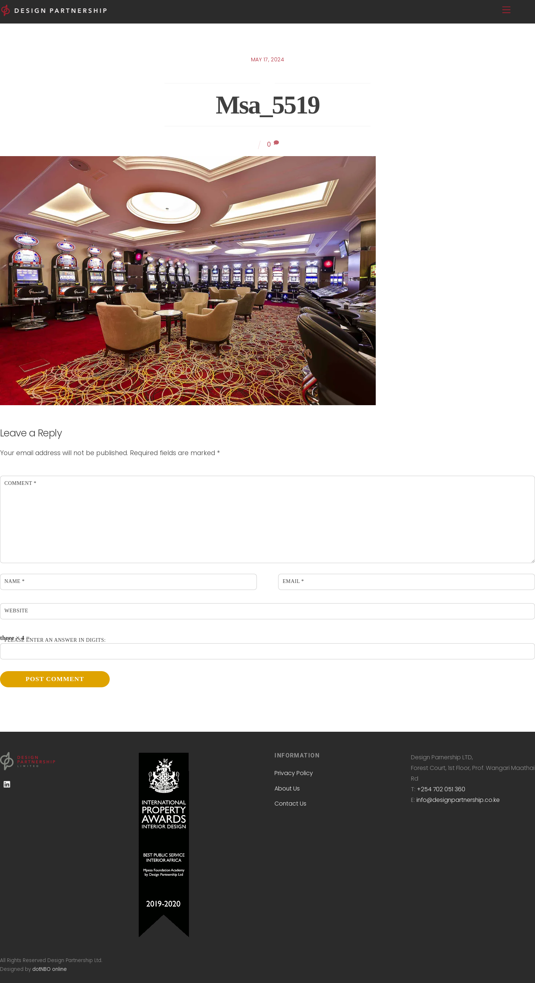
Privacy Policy (293, 773)
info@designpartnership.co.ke (458, 800)
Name (14, 581)
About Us (287, 788)
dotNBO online (49, 969)
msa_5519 (267, 104)
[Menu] (506, 10)
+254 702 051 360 (441, 789)
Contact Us (290, 803)
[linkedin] (7, 784)
